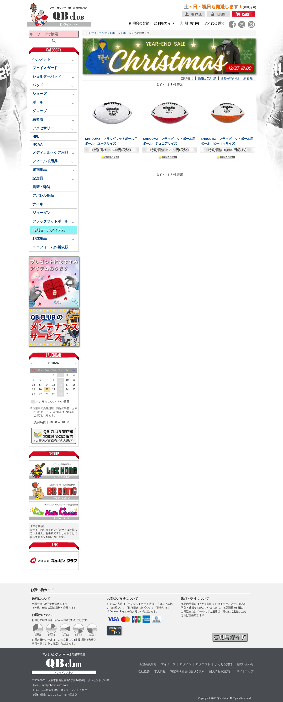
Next (76, 362)
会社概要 (144, 671)
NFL (35, 136)
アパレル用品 (43, 195)
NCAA (37, 144)
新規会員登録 (148, 664)
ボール (127, 33)
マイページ (168, 664)
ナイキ (37, 204)
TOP (85, 33)
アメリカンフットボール (105, 33)
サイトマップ (245, 671)
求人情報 (160, 671)
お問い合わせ (245, 664)
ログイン (185, 664)
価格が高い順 (229, 78)
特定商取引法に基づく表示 (187, 671)
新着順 (248, 78)
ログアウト (203, 664)
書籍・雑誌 (41, 187)
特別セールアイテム (48, 230)
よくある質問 (223, 664)
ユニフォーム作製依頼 (50, 247)
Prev (31, 362)
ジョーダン (41, 213)
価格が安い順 (207, 78)
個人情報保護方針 (220, 671)
